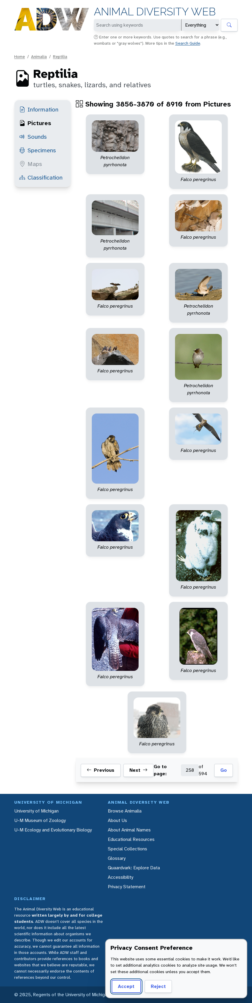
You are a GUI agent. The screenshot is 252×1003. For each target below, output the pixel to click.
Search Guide (187, 43)
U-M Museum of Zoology (40, 820)
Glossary (117, 858)
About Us (117, 820)
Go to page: (160, 770)
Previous (100, 770)
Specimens (37, 150)
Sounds (33, 136)
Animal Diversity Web (155, 11)
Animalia (39, 56)
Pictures (35, 123)
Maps (30, 163)
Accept (126, 986)
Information (38, 109)
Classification (40, 177)
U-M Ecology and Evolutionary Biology (53, 830)
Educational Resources (131, 839)
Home (19, 56)
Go (223, 770)
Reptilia (60, 56)
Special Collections (127, 849)
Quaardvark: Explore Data (134, 868)
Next (138, 770)
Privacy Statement (126, 887)
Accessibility (120, 877)
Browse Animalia (125, 811)
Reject (158, 986)
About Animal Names (129, 830)
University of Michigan (36, 811)
